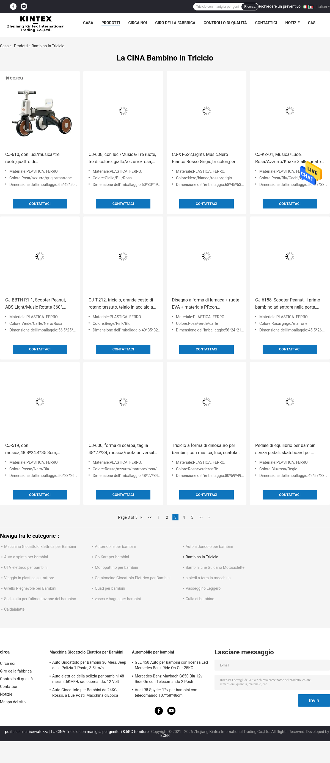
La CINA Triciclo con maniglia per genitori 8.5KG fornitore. (101, 731)
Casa (88, 23)
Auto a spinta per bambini (26, 557)
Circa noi (137, 23)
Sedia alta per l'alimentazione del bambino (40, 599)
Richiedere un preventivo (280, 6)
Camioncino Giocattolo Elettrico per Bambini (132, 578)
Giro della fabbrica (175, 23)
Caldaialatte (14, 609)
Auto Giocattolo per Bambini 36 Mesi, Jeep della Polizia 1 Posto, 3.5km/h (89, 665)
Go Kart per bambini (112, 557)
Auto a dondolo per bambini (209, 546)
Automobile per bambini (115, 546)
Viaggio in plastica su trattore (29, 578)
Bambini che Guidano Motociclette (215, 567)
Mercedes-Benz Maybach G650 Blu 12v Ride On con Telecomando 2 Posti (168, 679)
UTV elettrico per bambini (26, 567)
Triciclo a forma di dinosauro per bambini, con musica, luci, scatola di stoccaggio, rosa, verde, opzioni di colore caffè (205, 449)
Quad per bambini (110, 588)
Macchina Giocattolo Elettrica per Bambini (40, 546)
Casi (312, 23)
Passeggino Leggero (203, 588)
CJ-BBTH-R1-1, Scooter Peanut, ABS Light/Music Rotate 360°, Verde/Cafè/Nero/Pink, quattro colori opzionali (35, 304)
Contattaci (40, 204)
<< (150, 517)
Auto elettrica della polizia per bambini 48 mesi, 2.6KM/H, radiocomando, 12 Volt (88, 679)
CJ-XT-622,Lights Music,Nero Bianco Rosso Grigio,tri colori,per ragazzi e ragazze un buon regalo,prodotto (203, 158)
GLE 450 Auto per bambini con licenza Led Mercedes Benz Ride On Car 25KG (171, 665)
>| (208, 517)
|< (142, 517)
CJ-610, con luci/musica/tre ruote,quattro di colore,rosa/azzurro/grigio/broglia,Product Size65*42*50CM (40, 158)
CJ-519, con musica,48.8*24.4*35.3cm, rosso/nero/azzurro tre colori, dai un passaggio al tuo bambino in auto (37, 449)
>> (201, 517)
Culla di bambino (200, 599)
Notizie (292, 23)
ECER (165, 735)
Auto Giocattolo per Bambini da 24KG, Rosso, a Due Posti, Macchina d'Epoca (85, 693)
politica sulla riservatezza (26, 731)
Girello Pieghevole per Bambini (30, 588)
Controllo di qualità (225, 23)
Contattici (266, 23)
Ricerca (249, 7)
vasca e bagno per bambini (118, 599)
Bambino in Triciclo (202, 557)
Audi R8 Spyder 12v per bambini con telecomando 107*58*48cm (166, 693)
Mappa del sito (13, 702)
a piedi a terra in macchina (208, 578)
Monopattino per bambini (116, 567)
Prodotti (110, 23)
